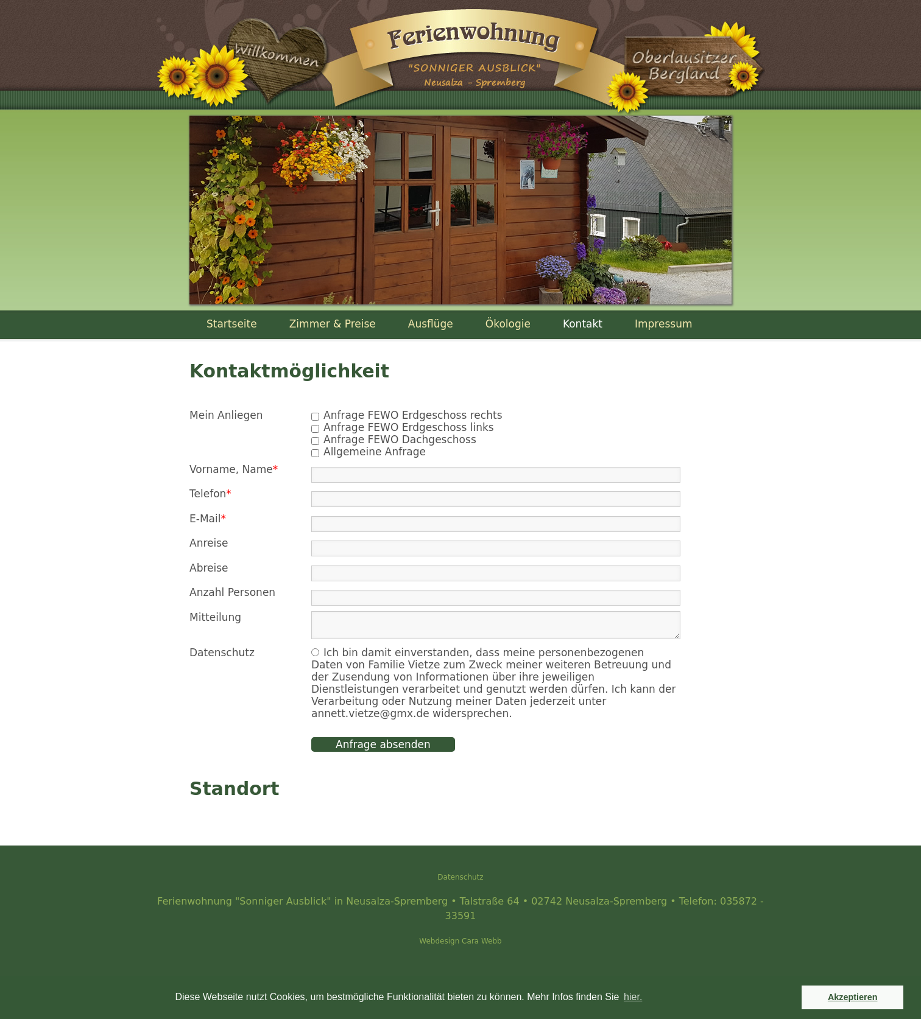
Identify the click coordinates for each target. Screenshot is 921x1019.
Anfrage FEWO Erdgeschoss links (408, 427)
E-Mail (207, 519)
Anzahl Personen (232, 592)
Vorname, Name (233, 469)
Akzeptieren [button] (853, 997)
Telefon (210, 494)
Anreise (208, 543)
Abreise (208, 568)
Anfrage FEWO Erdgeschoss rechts (413, 415)
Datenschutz (460, 877)
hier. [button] (633, 997)
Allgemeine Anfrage (374, 452)
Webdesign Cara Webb (460, 941)
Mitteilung (215, 617)
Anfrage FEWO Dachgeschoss (399, 439)
